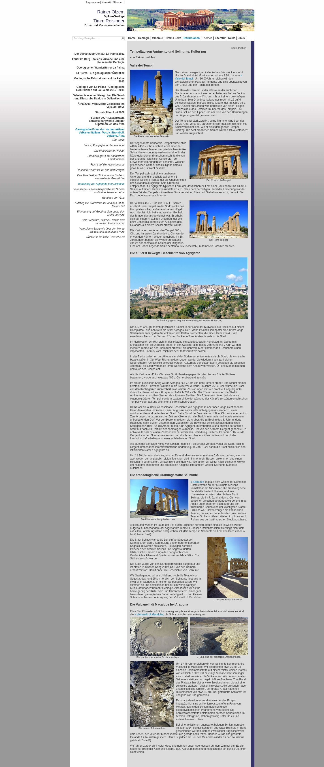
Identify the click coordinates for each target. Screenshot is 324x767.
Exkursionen (191, 38)
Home (132, 38)
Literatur (220, 38)
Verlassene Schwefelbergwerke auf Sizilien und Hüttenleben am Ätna (98, 191)
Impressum (93, 2)
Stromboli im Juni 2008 (109, 112)
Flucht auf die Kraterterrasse (107, 164)
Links (241, 38)
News (231, 38)
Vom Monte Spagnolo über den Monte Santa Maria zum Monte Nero (101, 230)
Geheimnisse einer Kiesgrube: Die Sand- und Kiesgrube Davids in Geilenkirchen (98, 97)
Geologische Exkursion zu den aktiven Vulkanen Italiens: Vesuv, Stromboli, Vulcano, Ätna (99, 132)
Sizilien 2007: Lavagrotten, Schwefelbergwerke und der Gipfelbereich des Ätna (106, 121)
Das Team (118, 140)
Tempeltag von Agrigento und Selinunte (101, 183)
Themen (207, 38)
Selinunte (198, 481)
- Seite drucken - (238, 48)
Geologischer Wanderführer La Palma (100, 67)
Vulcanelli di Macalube (150, 614)
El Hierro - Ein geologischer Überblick (100, 73)
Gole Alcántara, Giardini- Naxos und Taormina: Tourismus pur (103, 222)
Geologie (143, 38)
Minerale (157, 38)
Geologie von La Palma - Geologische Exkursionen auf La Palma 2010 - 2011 (100, 88)
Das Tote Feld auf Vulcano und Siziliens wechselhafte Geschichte (100, 177)
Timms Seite (173, 38)
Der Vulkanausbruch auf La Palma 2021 (100, 53)
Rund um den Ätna (113, 197)
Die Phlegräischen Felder (109, 150)
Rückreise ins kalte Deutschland (105, 237)
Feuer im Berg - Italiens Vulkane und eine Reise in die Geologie (98, 61)
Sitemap (118, 2)
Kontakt (106, 2)
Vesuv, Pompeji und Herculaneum (104, 145)
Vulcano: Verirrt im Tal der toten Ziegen (101, 170)
